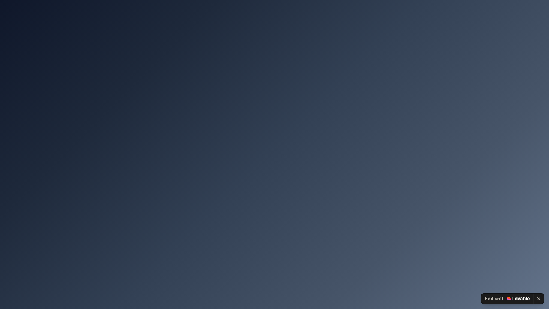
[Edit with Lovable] (507, 299)
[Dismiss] (539, 299)
